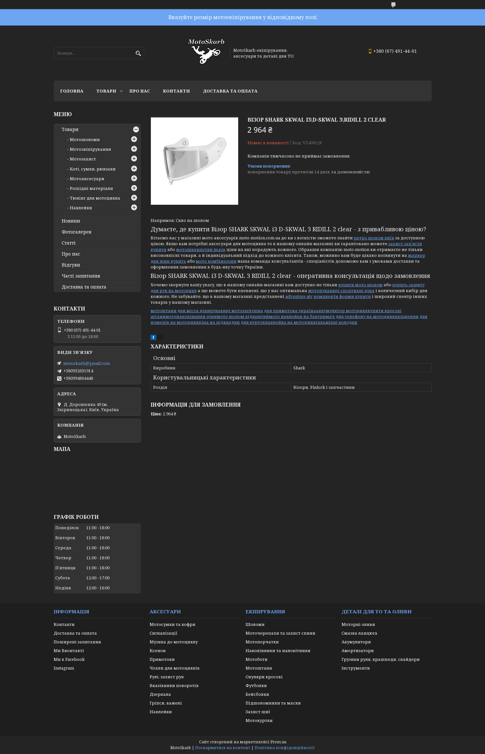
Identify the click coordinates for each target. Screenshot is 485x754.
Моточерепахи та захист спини (280, 633)
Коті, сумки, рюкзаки (93, 169)
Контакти (176, 91)
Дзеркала (160, 694)
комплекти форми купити (342, 296)
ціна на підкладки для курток (232, 322)
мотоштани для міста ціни (180, 310)
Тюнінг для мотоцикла (95, 198)
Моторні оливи (358, 624)
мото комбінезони (216, 261)
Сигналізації (163, 633)
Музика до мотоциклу (174, 642)
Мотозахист (83, 159)
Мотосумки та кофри (172, 624)
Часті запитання (81, 276)
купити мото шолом (360, 285)
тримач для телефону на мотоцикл (356, 316)
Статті (69, 243)
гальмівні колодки (336, 322)
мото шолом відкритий (243, 316)
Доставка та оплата (230, 91)
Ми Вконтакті (69, 650)
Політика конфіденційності (285, 747)
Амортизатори (358, 650)
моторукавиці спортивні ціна (341, 290)
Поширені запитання (77, 642)
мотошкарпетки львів (201, 249)
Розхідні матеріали (91, 188)
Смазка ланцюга (359, 633)
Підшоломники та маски (273, 703)
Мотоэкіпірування (90, 149)
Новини (71, 221)
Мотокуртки (259, 720)
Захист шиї (258, 712)
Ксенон (158, 650)
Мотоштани (259, 668)
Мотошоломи (85, 139)
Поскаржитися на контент (222, 747)
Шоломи (255, 624)
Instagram (64, 668)
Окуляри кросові (264, 677)
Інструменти (356, 668)
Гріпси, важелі (166, 703)
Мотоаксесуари (87, 178)
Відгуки (71, 265)
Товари (106, 91)
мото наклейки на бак (293, 316)
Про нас (139, 91)
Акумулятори (356, 642)
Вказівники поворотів (174, 685)
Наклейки (81, 208)
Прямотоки (162, 659)
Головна (71, 91)
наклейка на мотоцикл (290, 322)
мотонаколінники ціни (191, 316)
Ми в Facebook (69, 659)
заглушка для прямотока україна (279, 310)
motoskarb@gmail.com (86, 363)
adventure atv (299, 296)
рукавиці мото (226, 310)
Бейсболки (257, 694)
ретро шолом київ (374, 238)
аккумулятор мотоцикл (342, 310)
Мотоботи (257, 659)
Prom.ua (278, 742)
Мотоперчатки (262, 642)
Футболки (256, 685)
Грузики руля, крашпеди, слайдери (381, 659)
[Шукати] (138, 53)
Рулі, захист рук (167, 677)
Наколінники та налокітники (278, 650)
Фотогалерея (76, 232)
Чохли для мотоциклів (175, 668)
